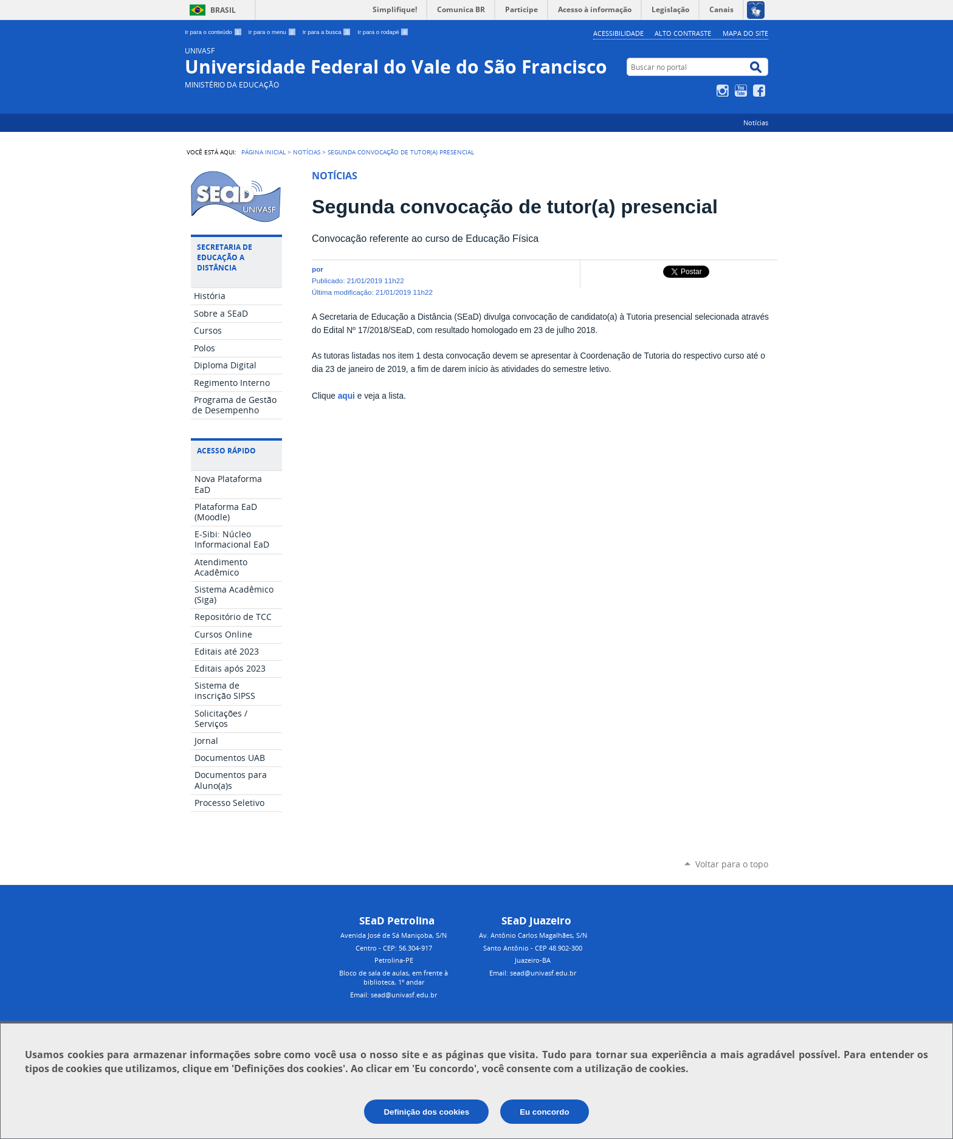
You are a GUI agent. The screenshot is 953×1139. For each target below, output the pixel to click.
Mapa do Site (745, 33)
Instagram (724, 90)
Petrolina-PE (393, 960)
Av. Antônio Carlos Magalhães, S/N (533, 935)
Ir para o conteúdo (214, 32)
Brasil (223, 10)
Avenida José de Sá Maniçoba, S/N (393, 935)
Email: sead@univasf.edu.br (393, 994)
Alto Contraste (683, 33)
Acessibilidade (618, 33)
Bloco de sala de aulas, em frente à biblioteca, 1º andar (393, 977)
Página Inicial (263, 152)
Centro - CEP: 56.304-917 (394, 947)
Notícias (755, 122)
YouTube (742, 90)
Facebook (760, 90)
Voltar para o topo (731, 864)
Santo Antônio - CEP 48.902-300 (532, 947)
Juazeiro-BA (533, 960)
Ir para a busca (328, 32)
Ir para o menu (273, 32)
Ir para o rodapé (382, 32)
